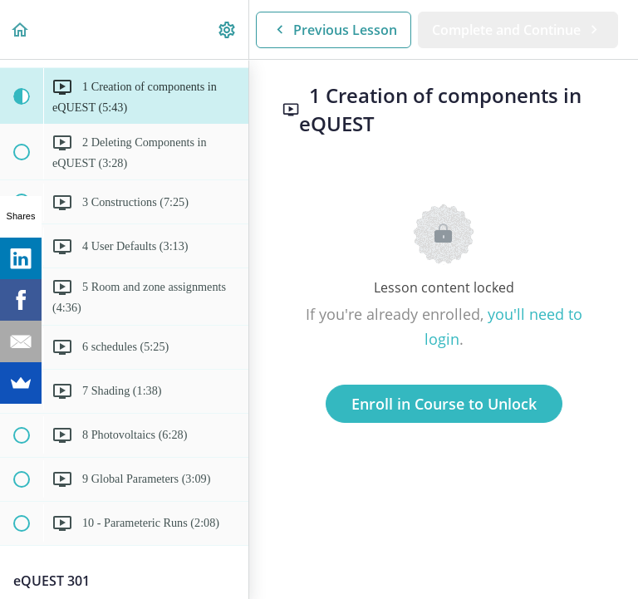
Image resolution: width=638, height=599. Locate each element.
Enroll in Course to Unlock (444, 404)
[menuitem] (227, 29)
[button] (21, 29)
